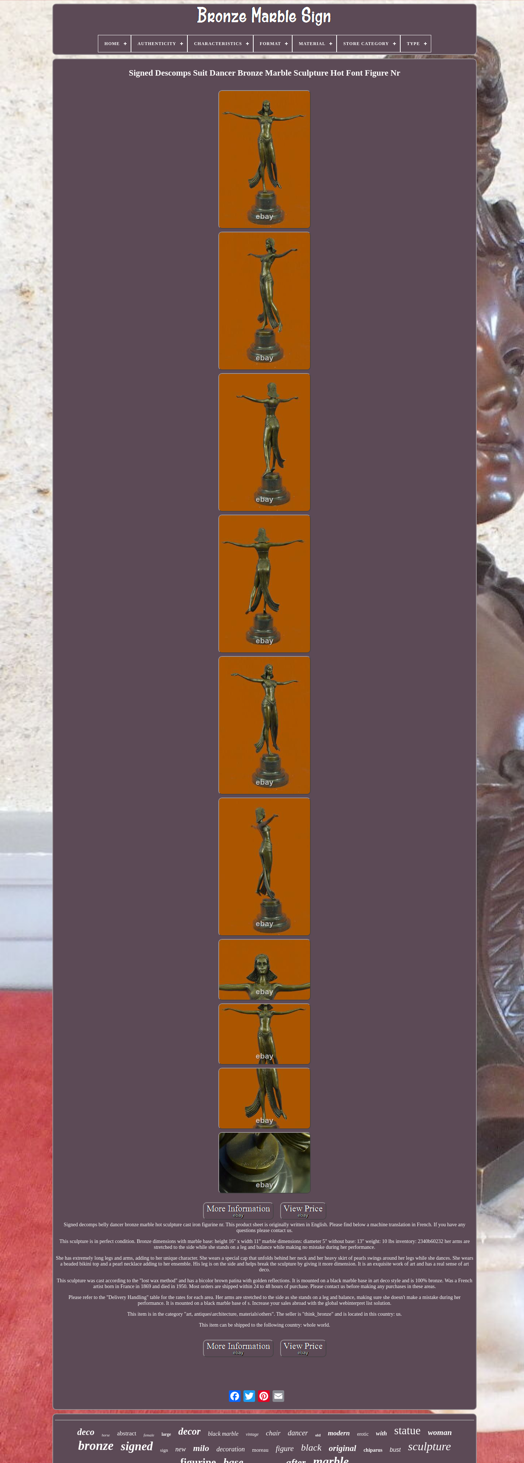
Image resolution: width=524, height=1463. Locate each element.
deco (85, 1432)
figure (285, 1448)
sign (164, 1450)
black (311, 1447)
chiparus (373, 1450)
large (166, 1434)
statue (407, 1430)
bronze (96, 1446)
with (381, 1433)
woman (440, 1432)
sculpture (429, 1446)
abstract (126, 1433)
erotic (363, 1434)
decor (189, 1431)
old (318, 1435)
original (342, 1448)
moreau (260, 1450)
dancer (298, 1433)
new (180, 1449)
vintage (252, 1434)
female (149, 1435)
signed (137, 1446)
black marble (223, 1434)
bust (395, 1450)
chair (273, 1433)
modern (339, 1433)
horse (106, 1435)
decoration (231, 1449)
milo (201, 1448)
